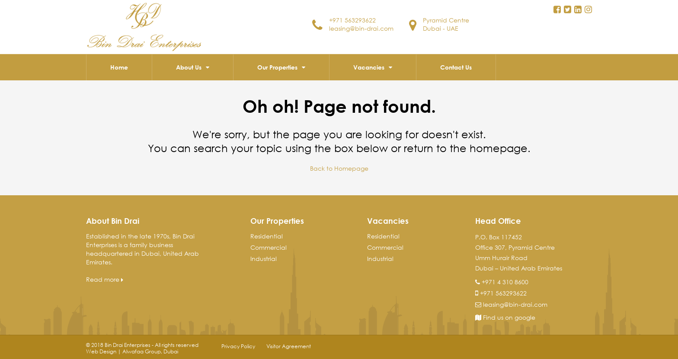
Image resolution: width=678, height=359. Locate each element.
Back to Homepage (339, 168)
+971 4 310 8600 (505, 282)
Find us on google (505, 317)
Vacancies (368, 67)
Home (119, 67)
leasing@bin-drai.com (361, 28)
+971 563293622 (352, 20)
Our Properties (277, 67)
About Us (188, 67)
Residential (266, 236)
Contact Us (456, 67)
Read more (104, 279)
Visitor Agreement (288, 346)
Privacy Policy (238, 346)
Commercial (268, 247)
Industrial (263, 258)
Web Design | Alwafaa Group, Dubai (132, 351)
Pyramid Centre (446, 20)
